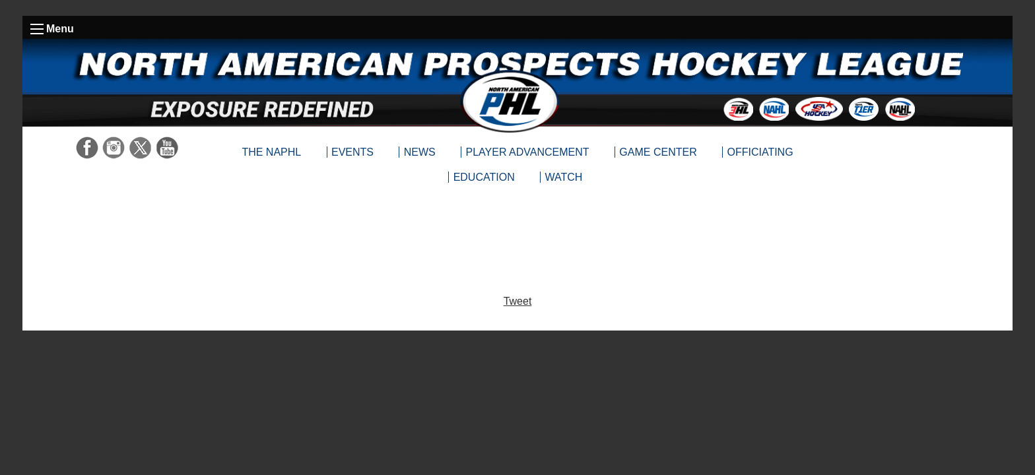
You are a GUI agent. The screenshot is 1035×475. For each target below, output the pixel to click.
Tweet (518, 301)
